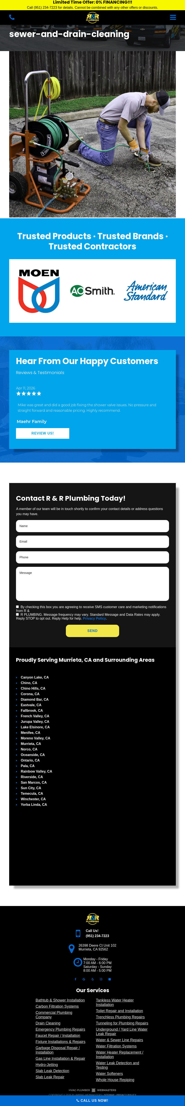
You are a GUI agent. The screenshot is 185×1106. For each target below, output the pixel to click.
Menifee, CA (30, 732)
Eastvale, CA (31, 705)
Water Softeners (109, 1074)
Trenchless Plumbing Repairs (120, 1017)
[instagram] (101, 979)
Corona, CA (30, 694)
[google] (84, 979)
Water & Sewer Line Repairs (119, 1040)
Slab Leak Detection (52, 1071)
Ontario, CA (30, 760)
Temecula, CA (32, 793)
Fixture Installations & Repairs (60, 1042)
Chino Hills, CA (33, 688)
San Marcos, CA (34, 782)
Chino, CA (29, 683)
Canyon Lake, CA (35, 677)
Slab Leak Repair (50, 1077)
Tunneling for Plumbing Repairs (122, 1023)
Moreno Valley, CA (35, 738)
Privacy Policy (94, 618)
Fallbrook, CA (32, 710)
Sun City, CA (31, 788)
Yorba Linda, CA (34, 804)
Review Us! (43, 433)
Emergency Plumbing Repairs (60, 1029)
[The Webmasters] (92, 1091)
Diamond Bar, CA (35, 699)
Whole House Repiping (115, 1080)
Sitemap (109, 1095)
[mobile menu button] (145, 17)
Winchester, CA (33, 799)
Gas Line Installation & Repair (60, 1058)
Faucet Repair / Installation (58, 1035)
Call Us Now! (92, 1100)
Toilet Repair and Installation (119, 1011)
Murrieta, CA (31, 744)
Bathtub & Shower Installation (60, 1000)
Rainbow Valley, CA (36, 771)
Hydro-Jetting (47, 1065)
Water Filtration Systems (116, 1046)
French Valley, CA (35, 716)
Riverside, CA (32, 777)
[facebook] (75, 979)
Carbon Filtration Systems (57, 1006)
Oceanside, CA (33, 755)
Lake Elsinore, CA (35, 727)
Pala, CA (28, 766)
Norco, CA (29, 749)
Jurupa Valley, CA (35, 721)
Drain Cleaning (48, 1023)
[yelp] (92, 979)
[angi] (109, 979)
